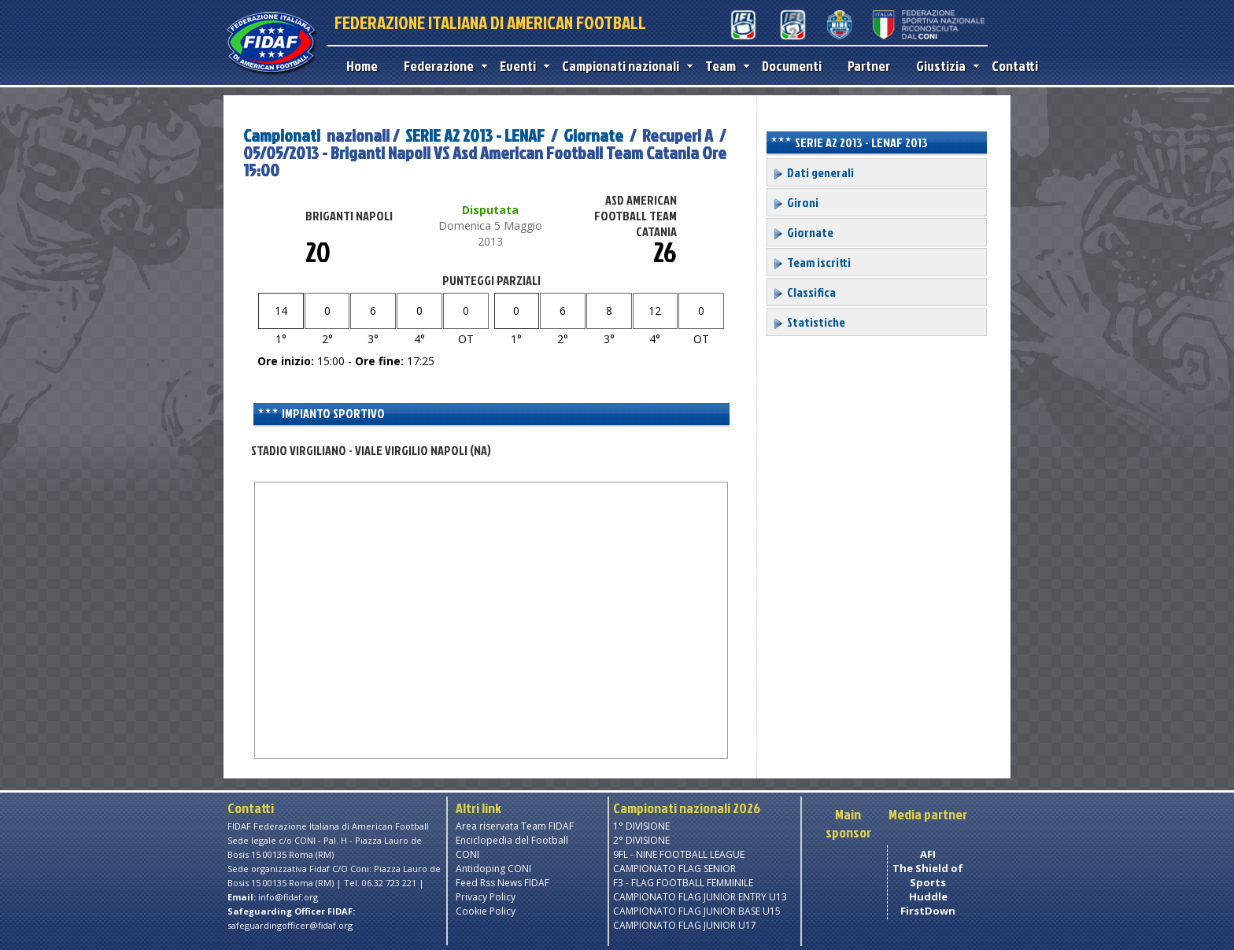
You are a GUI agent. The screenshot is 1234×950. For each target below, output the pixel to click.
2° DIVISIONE (641, 840)
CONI (467, 854)
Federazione (442, 66)
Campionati (281, 135)
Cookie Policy (485, 911)
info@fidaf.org (288, 897)
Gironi (795, 202)
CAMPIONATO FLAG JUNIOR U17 (684, 925)
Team (723, 66)
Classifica (804, 292)
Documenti (792, 66)
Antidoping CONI (493, 868)
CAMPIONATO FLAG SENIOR (674, 868)
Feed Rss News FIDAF (502, 882)
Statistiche (808, 322)
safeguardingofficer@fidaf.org (290, 925)
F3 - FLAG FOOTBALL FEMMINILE (683, 882)
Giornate (593, 135)
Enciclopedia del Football (512, 840)
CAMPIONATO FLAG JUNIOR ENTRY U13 (700, 897)
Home (362, 66)
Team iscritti (811, 262)
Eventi (521, 66)
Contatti (1015, 66)
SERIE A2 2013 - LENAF (475, 135)
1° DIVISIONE (641, 826)
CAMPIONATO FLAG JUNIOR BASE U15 (697, 911)
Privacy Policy (485, 897)
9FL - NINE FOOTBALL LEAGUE (678, 854)
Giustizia (944, 66)
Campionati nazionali (623, 66)
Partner (869, 66)
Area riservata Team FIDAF (515, 826)
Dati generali (813, 172)
